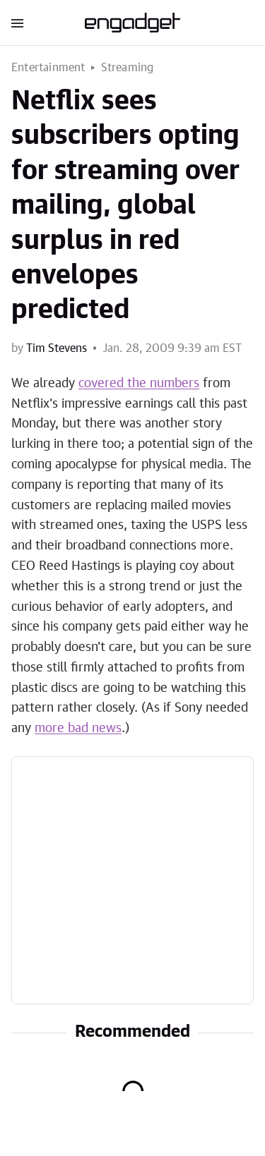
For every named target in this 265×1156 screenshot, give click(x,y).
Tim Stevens (56, 348)
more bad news (78, 728)
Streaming (127, 67)
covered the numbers (138, 383)
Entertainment (48, 67)
